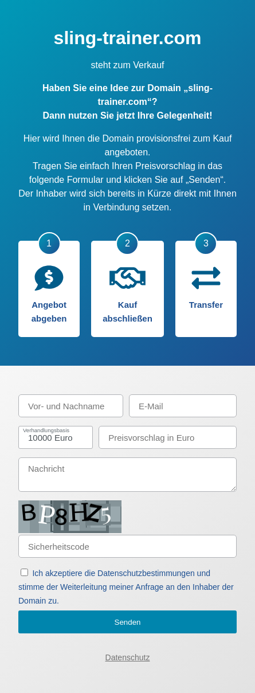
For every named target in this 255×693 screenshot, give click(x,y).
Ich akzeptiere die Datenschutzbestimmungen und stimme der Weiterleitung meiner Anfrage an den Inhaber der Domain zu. (126, 587)
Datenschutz (127, 657)
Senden (128, 622)
